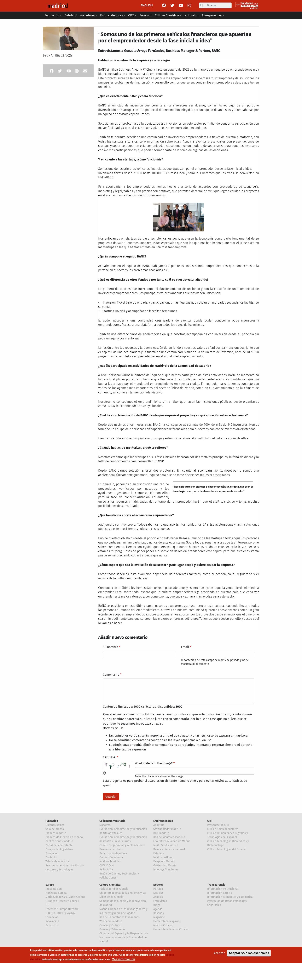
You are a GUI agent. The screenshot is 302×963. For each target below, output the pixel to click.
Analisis (158, 897)
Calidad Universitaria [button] (80, 15)
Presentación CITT (218, 825)
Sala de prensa (54, 829)
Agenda (157, 909)
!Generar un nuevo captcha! (104, 773)
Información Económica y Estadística (230, 897)
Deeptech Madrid (163, 861)
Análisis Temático (110, 861)
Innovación (52, 921)
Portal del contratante (59, 845)
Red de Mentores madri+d (169, 837)
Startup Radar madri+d (167, 829)
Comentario (111, 674)
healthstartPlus (162, 857)
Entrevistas (160, 901)
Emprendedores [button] (111, 15)
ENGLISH (147, 5)
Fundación (51, 821)
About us (158, 825)
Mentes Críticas (162, 925)
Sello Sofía (106, 869)
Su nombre (110, 647)
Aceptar (219, 953)
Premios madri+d (55, 833)
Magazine (159, 917)
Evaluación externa (111, 857)
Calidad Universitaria (112, 821)
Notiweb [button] (190, 15)
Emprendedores (163, 821)
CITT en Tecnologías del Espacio (226, 849)
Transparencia (216, 884)
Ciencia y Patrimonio (112, 929)
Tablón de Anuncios (57, 861)
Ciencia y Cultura (109, 925)
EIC (47, 905)
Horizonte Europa (56, 893)
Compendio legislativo (59, 849)
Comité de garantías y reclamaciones (122, 845)
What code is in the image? (153, 763)
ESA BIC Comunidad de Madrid (171, 841)
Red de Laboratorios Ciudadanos (119, 917)
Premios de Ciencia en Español (64, 837)
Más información (123, 959)
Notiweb (158, 884)
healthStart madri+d (165, 845)
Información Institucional (222, 888)
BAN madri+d (161, 833)
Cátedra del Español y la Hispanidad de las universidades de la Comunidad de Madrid (123, 937)
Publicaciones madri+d (59, 841)
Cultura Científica (110, 884)
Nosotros (105, 825)
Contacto (50, 857)
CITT (210, 821)
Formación (51, 853)
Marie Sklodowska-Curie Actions (65, 897)
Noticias (158, 893)
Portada (158, 888)
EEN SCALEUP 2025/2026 (60, 913)
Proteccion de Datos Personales (227, 901)
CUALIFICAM (106, 865)
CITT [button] (131, 15)
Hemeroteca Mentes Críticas (171, 929)
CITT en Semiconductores (222, 829)
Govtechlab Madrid (165, 865)
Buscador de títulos (111, 849)
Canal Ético (214, 905)
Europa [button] (144, 15)
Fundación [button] (52, 15)
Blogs (156, 905)
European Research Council (62, 901)
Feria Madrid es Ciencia (113, 888)
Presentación (53, 888)
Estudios (158, 853)
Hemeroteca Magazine (167, 921)
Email (185, 647)
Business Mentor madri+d (169, 849)
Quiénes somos (55, 825)
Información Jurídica (219, 893)
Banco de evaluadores (113, 853)
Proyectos (51, 925)
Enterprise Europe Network (61, 909)
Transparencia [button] (212, 15)
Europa (49, 884)
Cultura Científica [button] (167, 15)
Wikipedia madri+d (110, 921)
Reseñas (158, 913)
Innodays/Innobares (165, 869)
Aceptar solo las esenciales (249, 953)
